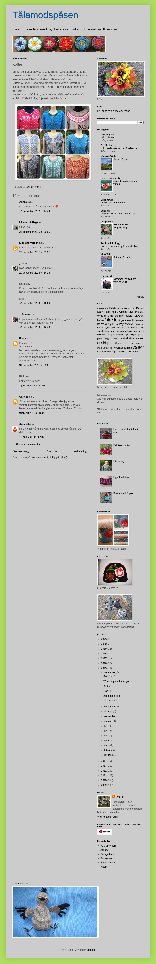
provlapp (131, 334)
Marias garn (107, 134)
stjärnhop (118, 343)
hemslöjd (103, 324)
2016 (104, 663)
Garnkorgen (107, 858)
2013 (104, 765)
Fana (120, 308)
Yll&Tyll (104, 866)
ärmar (136, 351)
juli (106, 726)
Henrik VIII (129, 308)
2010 (104, 780)
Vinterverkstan (108, 862)
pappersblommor (116, 334)
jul (111, 324)
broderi (139, 315)
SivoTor (133, 312)
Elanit (22, 338)
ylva (21, 263)
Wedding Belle (105, 316)
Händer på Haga (28, 222)
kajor (116, 324)
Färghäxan (107, 221)
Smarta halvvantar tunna (113, 202)
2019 (104, 648)
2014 (104, 761)
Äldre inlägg (80, 451)
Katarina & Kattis (122, 257)
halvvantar (138, 320)
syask (99, 348)
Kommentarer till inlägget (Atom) (49, 457)
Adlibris (104, 850)
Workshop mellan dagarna (117, 681)
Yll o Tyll (106, 254)
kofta (100, 327)
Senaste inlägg (21, 451)
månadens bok (128, 331)
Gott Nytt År (109, 676)
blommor (119, 316)
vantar (138, 347)
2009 (104, 785)
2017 (104, 658)
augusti (108, 721)
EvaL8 (119, 797)
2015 (104, 668)
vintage (112, 351)
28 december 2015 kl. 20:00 (34, 232)
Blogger (90, 950)
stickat (139, 338)
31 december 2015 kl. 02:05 (34, 365)
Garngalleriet (107, 854)
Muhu (115, 312)
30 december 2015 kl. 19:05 (34, 327)
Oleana (123, 312)
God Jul (107, 691)
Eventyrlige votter (111, 178)
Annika (23, 202)
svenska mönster (134, 343)
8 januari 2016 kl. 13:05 (32, 385)
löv (123, 327)
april (107, 740)
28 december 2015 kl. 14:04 (34, 211)
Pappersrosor (110, 700)
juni (106, 730)
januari (108, 755)
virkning (127, 351)
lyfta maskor (112, 327)
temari (106, 348)
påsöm (115, 338)
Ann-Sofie (25, 424)
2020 (104, 644)
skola (131, 338)
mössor (101, 334)
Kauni (140, 308)
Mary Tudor (103, 312)
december (110, 672)
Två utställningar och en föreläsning (119, 148)
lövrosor (132, 327)
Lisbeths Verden (28, 243)
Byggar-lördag (120, 159)
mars (107, 745)
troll (111, 348)
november (110, 706)
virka (119, 351)
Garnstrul (106, 276)
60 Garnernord (108, 845)
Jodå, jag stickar (112, 695)
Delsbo (113, 308)
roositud (123, 338)
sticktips (104, 342)
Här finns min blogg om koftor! (113, 111)
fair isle (111, 320)
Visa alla (140, 297)
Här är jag (118, 461)
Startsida (52, 451)
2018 (104, 653)
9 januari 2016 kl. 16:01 (32, 413)
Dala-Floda (102, 308)
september (110, 716)
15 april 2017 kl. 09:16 (31, 437)
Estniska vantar (121, 445)
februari (108, 750)
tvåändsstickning (123, 347)
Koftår (106, 686)
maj (106, 735)
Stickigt (105, 210)
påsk (99, 338)
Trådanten (25, 314)
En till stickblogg (110, 243)
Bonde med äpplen (123, 493)
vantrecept (102, 351)
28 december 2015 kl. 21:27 (34, 252)
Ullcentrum (107, 199)
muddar (115, 331)
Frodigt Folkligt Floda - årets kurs (118, 213)
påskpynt (107, 338)
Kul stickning (107, 137)
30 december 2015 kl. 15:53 (34, 303)
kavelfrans (139, 324)
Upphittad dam (121, 477)
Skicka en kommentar (28, 444)
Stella (141, 312)
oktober (108, 711)
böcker (100, 320)
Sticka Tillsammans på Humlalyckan (119, 246)
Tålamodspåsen (45, 15)
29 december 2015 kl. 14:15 (34, 272)
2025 (104, 639)
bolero (129, 315)
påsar (141, 334)
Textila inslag (108, 145)
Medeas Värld (108, 156)
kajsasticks (126, 324)
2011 (104, 775)
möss (141, 331)
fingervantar (125, 320)
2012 (104, 770)
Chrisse (23, 396)
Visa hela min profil (107, 816)
